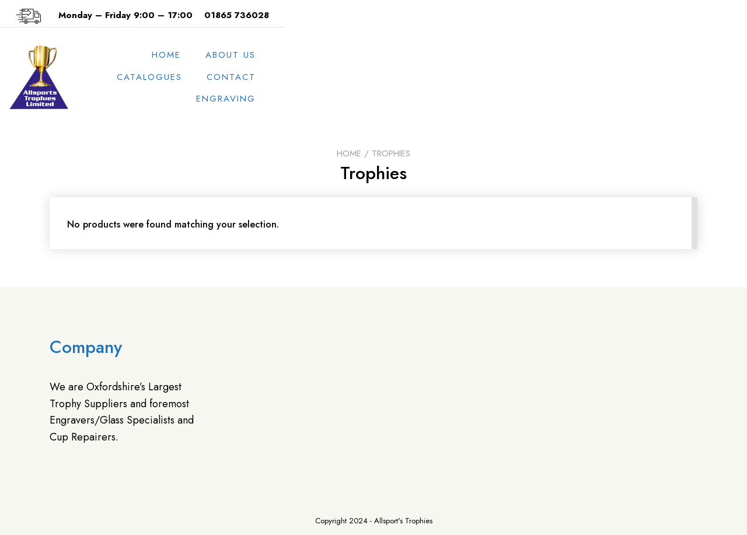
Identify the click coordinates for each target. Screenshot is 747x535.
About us (404, 77)
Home (340, 77)
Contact (568, 77)
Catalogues (486, 77)
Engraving (647, 77)
